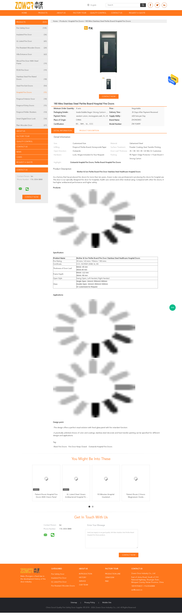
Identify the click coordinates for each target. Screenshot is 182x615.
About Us (61, 13)
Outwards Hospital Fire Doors (100, 447)
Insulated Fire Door (31, 34)
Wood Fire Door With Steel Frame (31, 62)
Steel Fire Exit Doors (31, 86)
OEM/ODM (109, 577)
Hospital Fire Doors (31, 92)
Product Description (89, 131)
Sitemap (74, 602)
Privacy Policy (89, 602)
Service (82, 581)
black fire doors (60, 447)
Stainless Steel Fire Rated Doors (31, 78)
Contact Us (116, 13)
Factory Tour (79, 13)
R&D (107, 581)
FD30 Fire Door (31, 70)
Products (42, 13)
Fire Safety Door (31, 28)
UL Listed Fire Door (31, 41)
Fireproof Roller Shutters (31, 112)
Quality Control (98, 13)
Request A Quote (137, 13)
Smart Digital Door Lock (31, 119)
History (82, 577)
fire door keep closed (78, 447)
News (18, 152)
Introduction (85, 574)
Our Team (83, 585)
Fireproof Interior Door (31, 99)
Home (24, 13)
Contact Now (108, 96)
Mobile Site (106, 602)
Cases (19, 157)
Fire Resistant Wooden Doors (31, 48)
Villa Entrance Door (31, 54)
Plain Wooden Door (31, 125)
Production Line (112, 574)
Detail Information (63, 131)
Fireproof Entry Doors (31, 105)
